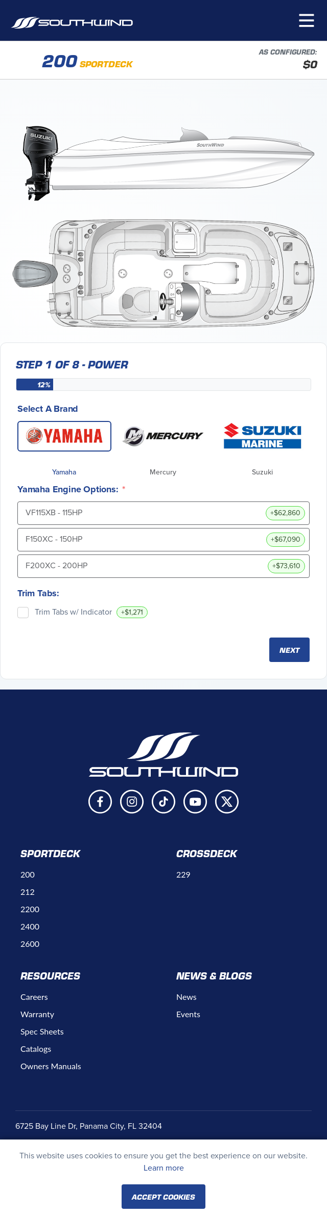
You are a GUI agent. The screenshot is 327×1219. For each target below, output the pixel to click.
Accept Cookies (163, 1196)
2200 (29, 909)
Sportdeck (50, 853)
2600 (29, 943)
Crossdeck (206, 853)
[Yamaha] (64, 436)
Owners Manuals (50, 1066)
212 (27, 891)
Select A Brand (47, 408)
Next (289, 650)
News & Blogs (214, 975)
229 (183, 874)
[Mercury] (163, 436)
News (186, 996)
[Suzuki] (263, 436)
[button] (306, 20)
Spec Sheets (42, 1031)
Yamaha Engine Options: (68, 489)
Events (188, 1014)
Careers (34, 996)
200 (27, 874)
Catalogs (35, 1048)
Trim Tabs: (38, 593)
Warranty (37, 1014)
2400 (29, 926)
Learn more (164, 1168)
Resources (50, 975)
